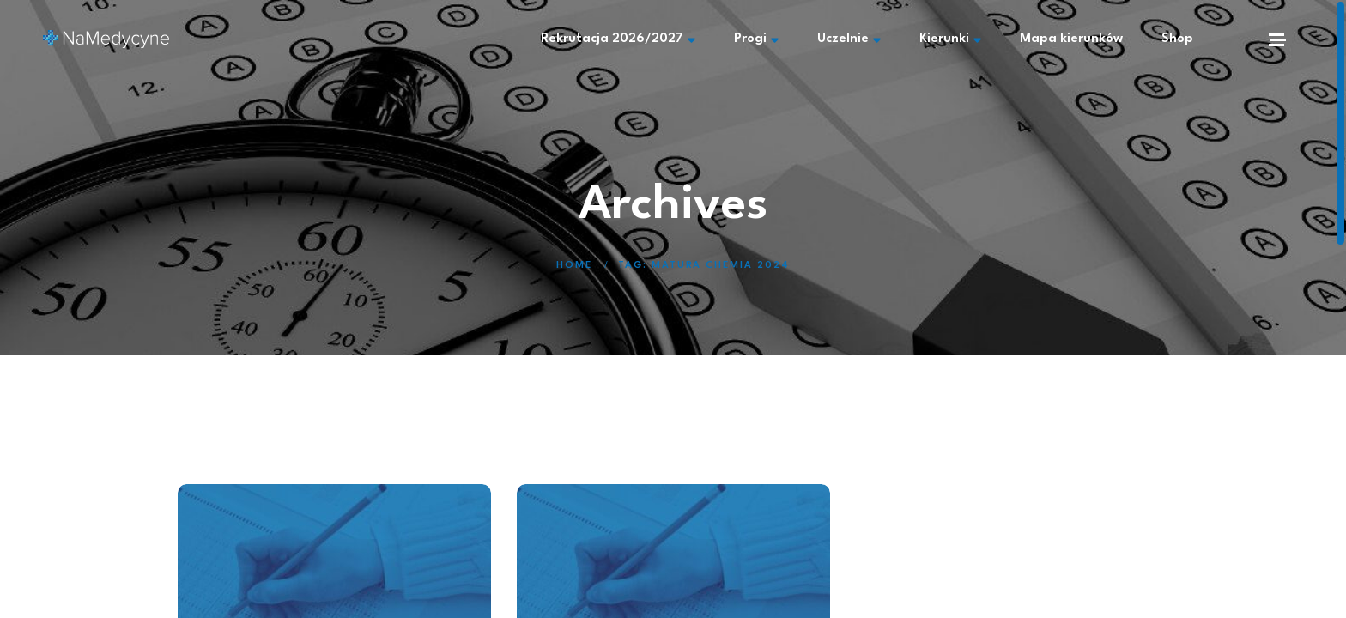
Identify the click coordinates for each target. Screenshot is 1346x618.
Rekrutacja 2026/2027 (618, 39)
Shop (1177, 39)
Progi (756, 39)
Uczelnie (849, 39)
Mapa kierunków (1071, 39)
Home (574, 265)
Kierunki (950, 39)
